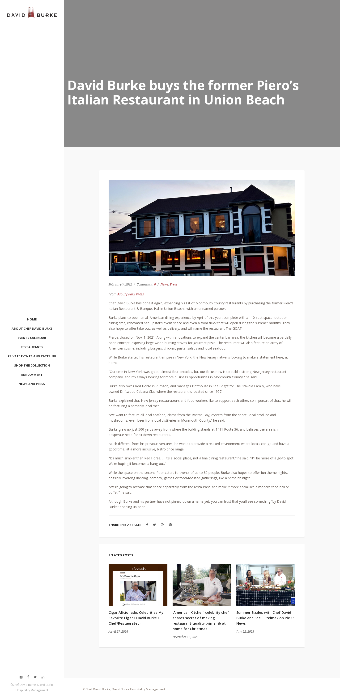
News (164, 284)
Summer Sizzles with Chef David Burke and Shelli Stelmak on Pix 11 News (265, 618)
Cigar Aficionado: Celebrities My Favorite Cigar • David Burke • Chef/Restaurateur (136, 618)
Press (173, 284)
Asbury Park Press (130, 294)
